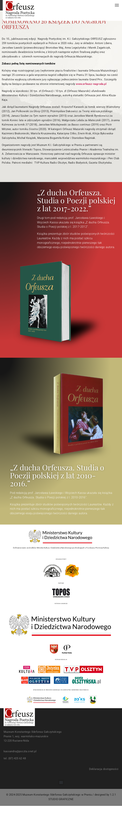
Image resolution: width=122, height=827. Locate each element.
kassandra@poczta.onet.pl (20, 751)
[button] (117, 5)
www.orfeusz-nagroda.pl (91, 84)
